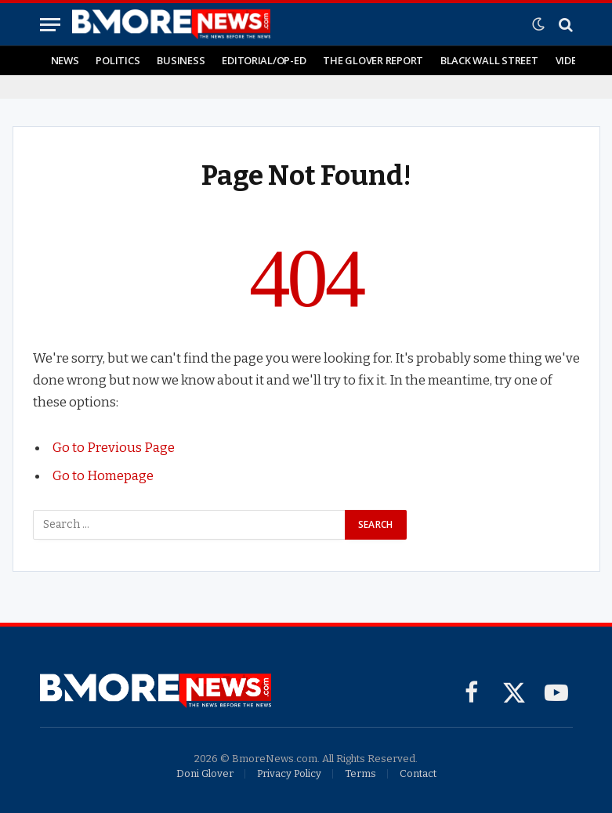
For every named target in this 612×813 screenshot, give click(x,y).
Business (181, 60)
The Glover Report (373, 60)
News (65, 60)
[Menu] (50, 24)
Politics (117, 60)
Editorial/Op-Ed (264, 60)
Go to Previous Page (114, 447)
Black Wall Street (489, 60)
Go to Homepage (103, 475)
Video (570, 60)
